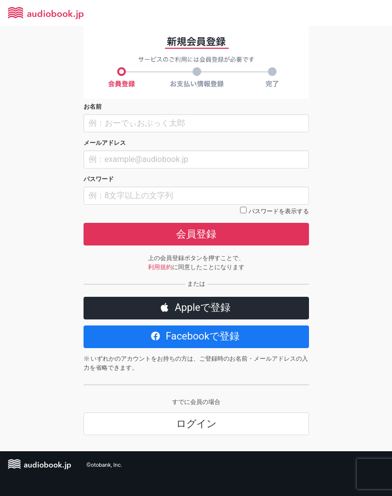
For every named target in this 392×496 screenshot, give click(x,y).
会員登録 (196, 234)
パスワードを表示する (279, 211)
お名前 (93, 106)
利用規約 (160, 267)
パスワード (99, 179)
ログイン (196, 424)
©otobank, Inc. (104, 465)
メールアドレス (105, 142)
